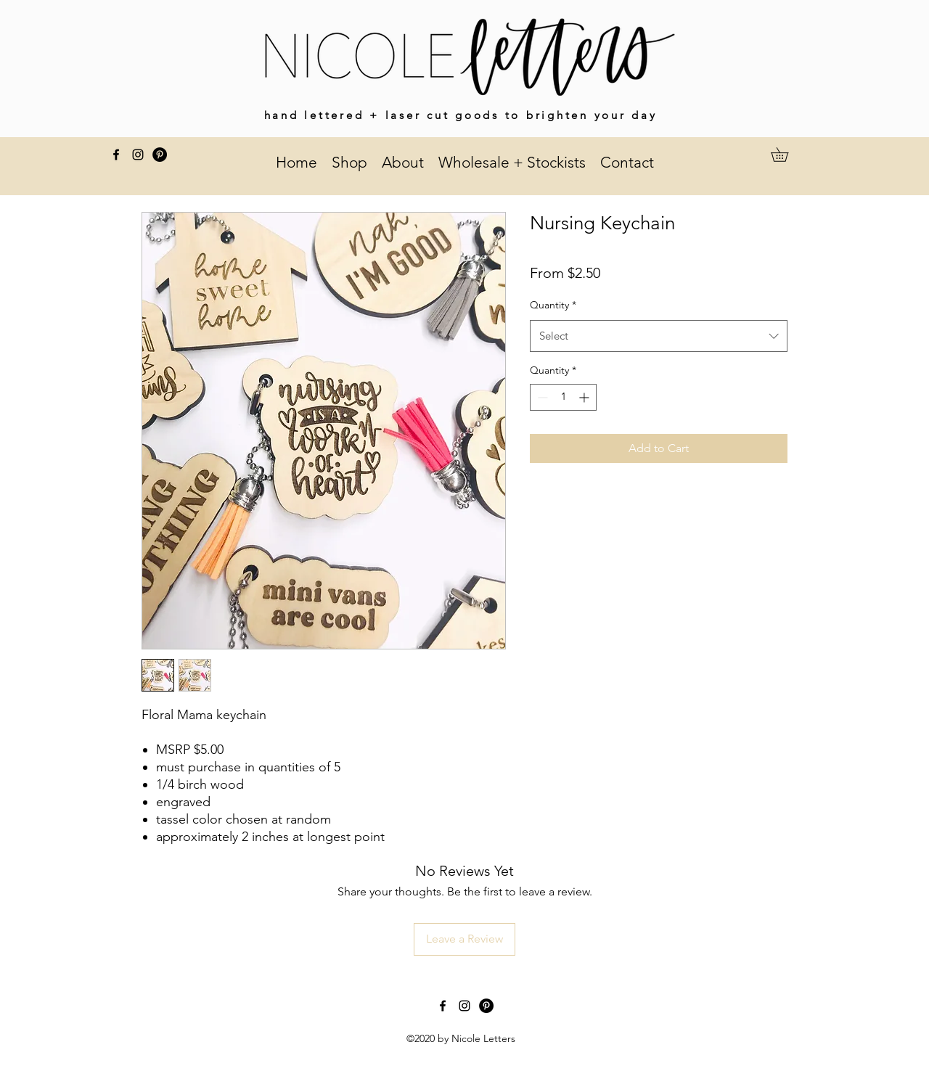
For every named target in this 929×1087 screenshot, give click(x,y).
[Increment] (585, 397)
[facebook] (116, 154)
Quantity (553, 304)
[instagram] (138, 154)
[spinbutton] (563, 397)
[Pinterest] (159, 154)
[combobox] (658, 336)
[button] (786, 154)
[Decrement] (541, 397)
